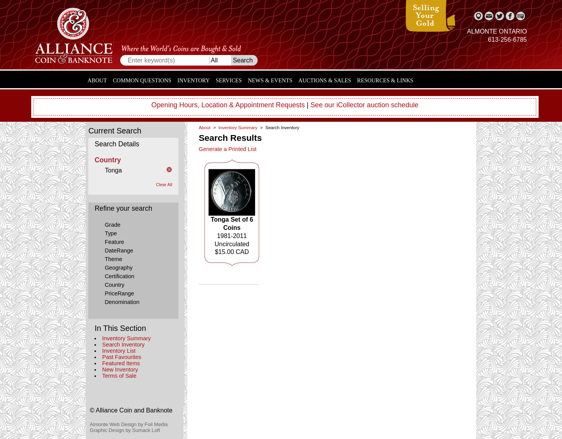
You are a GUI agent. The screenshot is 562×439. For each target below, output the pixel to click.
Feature (114, 242)
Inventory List (119, 351)
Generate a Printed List (227, 149)
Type (111, 233)
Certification (119, 276)
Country (114, 285)
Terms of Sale (119, 376)
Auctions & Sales (325, 80)
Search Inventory (123, 344)
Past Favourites (121, 357)
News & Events (270, 80)
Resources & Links (385, 80)
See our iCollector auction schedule (364, 105)
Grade (112, 225)
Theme (113, 259)
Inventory (193, 80)
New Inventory (120, 369)
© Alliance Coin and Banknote (131, 410)
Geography (118, 268)
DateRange (119, 250)
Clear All (164, 184)
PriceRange (119, 293)
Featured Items (121, 363)
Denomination (122, 302)
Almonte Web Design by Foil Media (129, 424)
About (97, 80)
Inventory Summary (126, 338)
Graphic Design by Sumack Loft (125, 430)
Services (229, 80)
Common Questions (142, 80)
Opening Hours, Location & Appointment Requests (228, 105)
